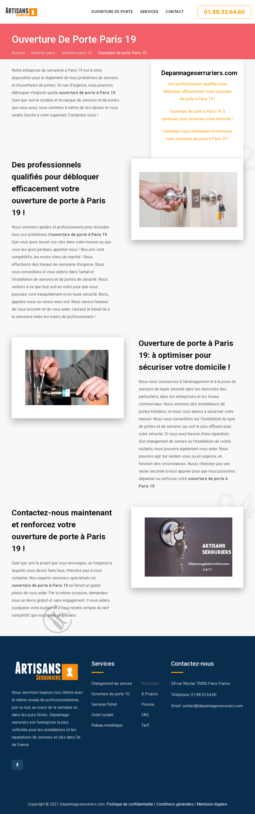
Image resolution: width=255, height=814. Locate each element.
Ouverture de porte (112, 11)
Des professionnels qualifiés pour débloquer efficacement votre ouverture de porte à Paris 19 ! (197, 91)
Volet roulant (102, 714)
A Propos (149, 694)
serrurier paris (43, 53)
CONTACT (175, 11)
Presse (147, 704)
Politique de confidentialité (129, 804)
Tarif (145, 725)
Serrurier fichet (104, 704)
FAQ (145, 714)
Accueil (18, 53)
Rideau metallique (107, 725)
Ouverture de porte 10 (110, 694)
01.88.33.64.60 (224, 11)
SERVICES (149, 11)
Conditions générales (174, 804)
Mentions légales (212, 804)
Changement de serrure (111, 683)
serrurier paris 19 (77, 53)
